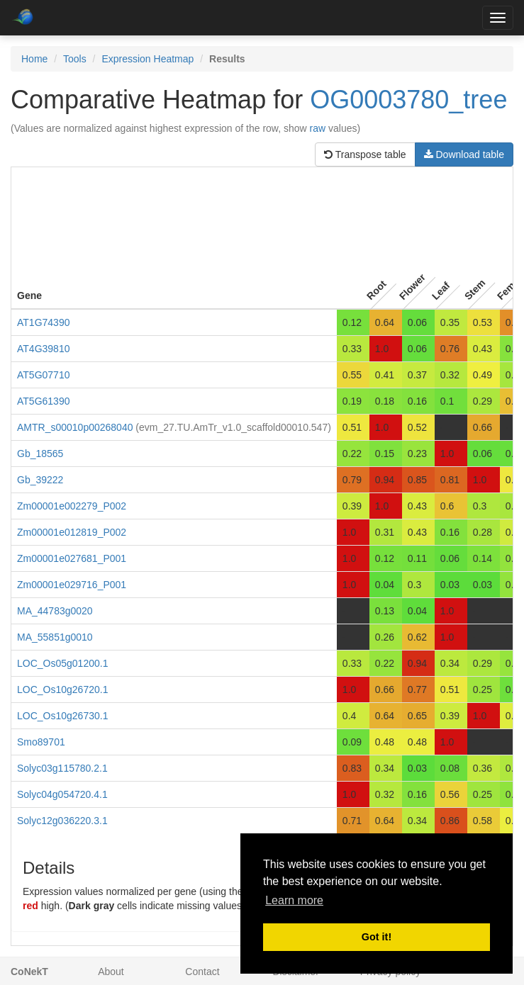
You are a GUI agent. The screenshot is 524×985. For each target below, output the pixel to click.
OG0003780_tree (408, 99)
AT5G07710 (43, 375)
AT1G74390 (43, 322)
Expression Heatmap (147, 58)
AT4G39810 (43, 348)
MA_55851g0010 (55, 637)
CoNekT (29, 971)
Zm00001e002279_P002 (71, 506)
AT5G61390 (43, 401)
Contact (202, 971)
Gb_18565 (40, 453)
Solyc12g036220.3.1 (62, 820)
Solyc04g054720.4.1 (62, 794)
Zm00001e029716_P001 (71, 584)
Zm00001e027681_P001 (71, 558)
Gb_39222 (40, 479)
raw (318, 128)
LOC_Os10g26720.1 (62, 689)
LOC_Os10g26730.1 (62, 715)
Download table (464, 154)
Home (34, 58)
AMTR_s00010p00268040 (75, 427)
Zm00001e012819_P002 (71, 532)
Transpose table (365, 154)
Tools (75, 58)
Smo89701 (41, 742)
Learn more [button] (294, 900)
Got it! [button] (376, 936)
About (111, 971)
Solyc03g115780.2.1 (62, 768)
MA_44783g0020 (55, 611)
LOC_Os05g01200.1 (62, 663)
